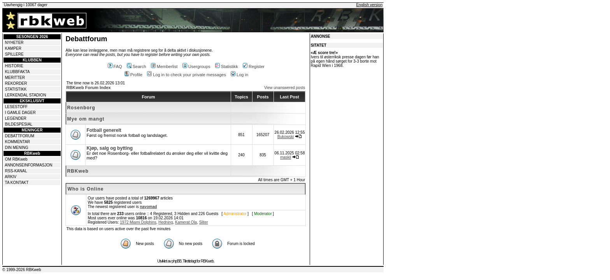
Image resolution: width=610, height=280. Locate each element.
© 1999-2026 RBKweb (21, 270)
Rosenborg (81, 107)
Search (136, 66)
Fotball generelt (103, 130)
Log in (239, 74)
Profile (133, 74)
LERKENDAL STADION (25, 95)
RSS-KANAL (16, 171)
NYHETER (14, 42)
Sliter (203, 222)
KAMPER (13, 48)
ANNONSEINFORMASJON (28, 165)
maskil (285, 157)
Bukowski (285, 137)
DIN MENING (16, 147)
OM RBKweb (16, 159)
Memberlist (164, 66)
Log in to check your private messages (186, 74)
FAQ (115, 66)
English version (369, 5)
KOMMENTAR (17, 142)
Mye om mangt (85, 119)
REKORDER (16, 83)
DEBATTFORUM (19, 136)
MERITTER (15, 77)
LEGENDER (15, 118)
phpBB (176, 261)
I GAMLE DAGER (20, 112)
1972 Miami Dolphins (138, 222)
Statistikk (226, 66)
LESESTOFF (16, 107)
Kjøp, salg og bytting (109, 148)
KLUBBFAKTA (17, 72)
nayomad (148, 207)
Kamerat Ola (186, 222)
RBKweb (77, 171)
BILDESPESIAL (19, 124)
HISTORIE (14, 66)
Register (254, 66)
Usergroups (196, 66)
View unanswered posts (284, 88)
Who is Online (85, 189)
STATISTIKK (16, 89)
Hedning (165, 222)
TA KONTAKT (17, 182)
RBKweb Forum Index (88, 87)
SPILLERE (14, 54)
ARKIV (10, 177)
